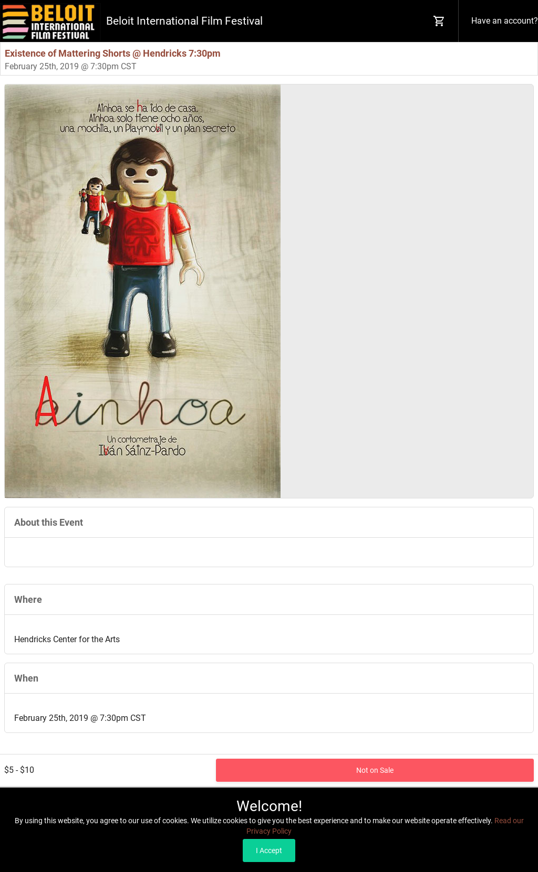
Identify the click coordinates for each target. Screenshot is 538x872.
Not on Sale (375, 770)
